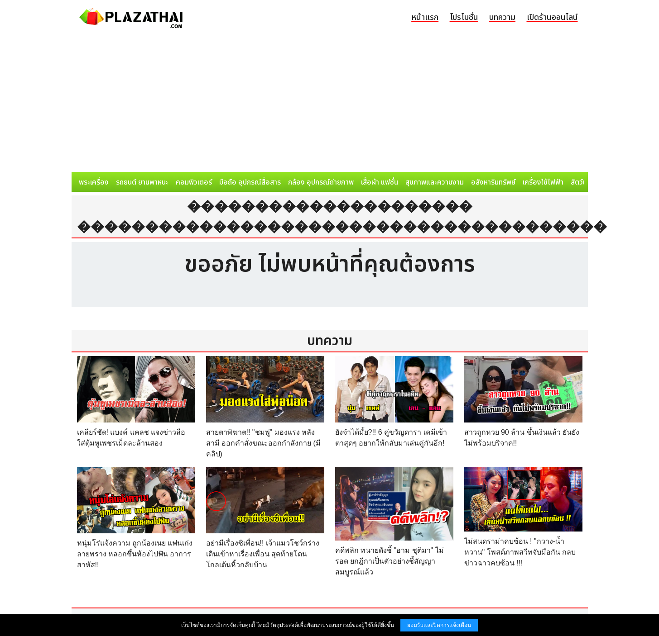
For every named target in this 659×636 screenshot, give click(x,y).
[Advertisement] (329, 104)
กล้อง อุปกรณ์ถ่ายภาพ (321, 182)
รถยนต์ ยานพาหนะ (142, 182)
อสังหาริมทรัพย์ (493, 182)
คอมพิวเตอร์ (194, 182)
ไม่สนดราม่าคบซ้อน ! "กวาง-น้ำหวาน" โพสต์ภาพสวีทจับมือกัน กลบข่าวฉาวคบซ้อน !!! (520, 552)
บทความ (502, 17)
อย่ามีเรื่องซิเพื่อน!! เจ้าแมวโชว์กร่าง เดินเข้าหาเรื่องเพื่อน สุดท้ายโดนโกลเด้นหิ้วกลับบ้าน (262, 554)
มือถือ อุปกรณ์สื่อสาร (250, 182)
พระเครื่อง (94, 182)
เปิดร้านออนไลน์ (552, 17)
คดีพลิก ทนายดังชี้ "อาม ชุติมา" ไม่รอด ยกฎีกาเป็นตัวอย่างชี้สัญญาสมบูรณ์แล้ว (389, 561)
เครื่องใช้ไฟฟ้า (543, 182)
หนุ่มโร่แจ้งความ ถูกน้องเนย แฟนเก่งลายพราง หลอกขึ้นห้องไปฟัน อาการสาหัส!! (135, 554)
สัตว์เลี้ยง (584, 182)
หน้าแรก (424, 17)
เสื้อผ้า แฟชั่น (379, 182)
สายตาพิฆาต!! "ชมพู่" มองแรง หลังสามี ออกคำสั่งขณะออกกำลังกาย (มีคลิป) (263, 443)
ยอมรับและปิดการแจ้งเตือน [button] (439, 625)
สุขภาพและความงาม (434, 182)
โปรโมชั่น (464, 17)
